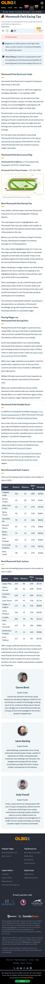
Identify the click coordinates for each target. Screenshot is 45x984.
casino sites (36, 942)
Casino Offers (7, 878)
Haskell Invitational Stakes (26, 418)
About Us (9, 960)
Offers (26, 7)
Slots (15, 7)
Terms (23, 963)
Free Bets (5, 874)
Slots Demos (28, 860)
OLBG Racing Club (31, 878)
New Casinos (6, 856)
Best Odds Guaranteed (32, 853)
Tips (32, 7)
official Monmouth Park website (28, 453)
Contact (31, 960)
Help (37, 960)
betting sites (26, 942)
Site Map (16, 963)
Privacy (29, 963)
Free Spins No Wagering (10, 885)
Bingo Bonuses (7, 881)
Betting (3, 7)
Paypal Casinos (29, 863)
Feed (36, 7)
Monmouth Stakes (23, 448)
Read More (5, 26)
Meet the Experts (20, 960)
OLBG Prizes (28, 874)
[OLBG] (22, 838)
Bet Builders (28, 856)
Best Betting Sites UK (9, 853)
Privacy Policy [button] (27, 978)
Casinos (10, 7)
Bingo (20, 7)
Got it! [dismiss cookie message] (22, 981)
